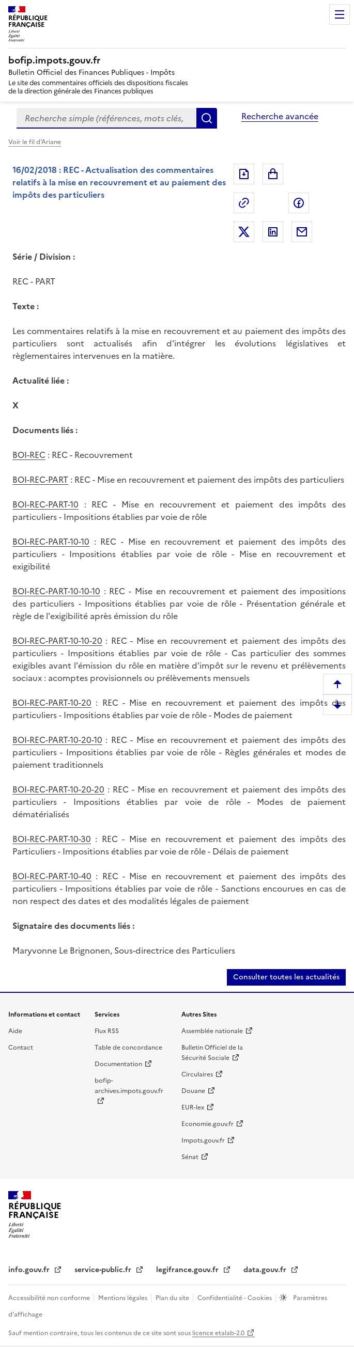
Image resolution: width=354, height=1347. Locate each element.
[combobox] (106, 118)
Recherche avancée (279, 116)
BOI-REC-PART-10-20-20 (58, 789)
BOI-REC (28, 455)
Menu (339, 14)
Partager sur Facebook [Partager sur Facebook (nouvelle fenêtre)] (298, 203)
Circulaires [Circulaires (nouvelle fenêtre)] (197, 1074)
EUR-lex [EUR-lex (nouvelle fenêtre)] (192, 1107)
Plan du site (173, 1298)
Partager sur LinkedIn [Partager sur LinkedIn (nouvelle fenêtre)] (273, 231)
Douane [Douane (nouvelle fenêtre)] (193, 1091)
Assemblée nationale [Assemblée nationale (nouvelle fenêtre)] (212, 1031)
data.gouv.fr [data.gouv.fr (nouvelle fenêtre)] (265, 1269)
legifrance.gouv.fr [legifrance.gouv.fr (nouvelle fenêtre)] (188, 1269)
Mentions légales (123, 1298)
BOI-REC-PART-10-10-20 (57, 641)
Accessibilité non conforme (49, 1298)
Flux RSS (107, 1031)
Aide (15, 1031)
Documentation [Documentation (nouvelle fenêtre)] (118, 1064)
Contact (20, 1047)
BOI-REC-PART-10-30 (51, 839)
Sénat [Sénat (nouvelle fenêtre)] (189, 1157)
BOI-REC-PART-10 (45, 504)
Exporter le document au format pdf (244, 174)
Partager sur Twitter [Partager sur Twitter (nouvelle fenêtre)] (244, 231)
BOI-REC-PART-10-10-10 (56, 591)
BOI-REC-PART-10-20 (51, 702)
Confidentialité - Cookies (235, 1298)
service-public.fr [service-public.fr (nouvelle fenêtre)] (103, 1269)
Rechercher (206, 118)
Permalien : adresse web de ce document (244, 203)
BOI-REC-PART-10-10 (50, 541)
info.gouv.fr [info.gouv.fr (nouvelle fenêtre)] (30, 1269)
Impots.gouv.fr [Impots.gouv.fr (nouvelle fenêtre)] (203, 1140)
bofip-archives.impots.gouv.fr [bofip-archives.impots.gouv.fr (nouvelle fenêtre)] (129, 1086)
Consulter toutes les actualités (286, 977)
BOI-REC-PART (40, 479)
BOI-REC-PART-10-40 (51, 876)
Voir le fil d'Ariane (34, 142)
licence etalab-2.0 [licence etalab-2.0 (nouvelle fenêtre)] (218, 1333)
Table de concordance (128, 1047)
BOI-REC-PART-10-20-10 (57, 740)
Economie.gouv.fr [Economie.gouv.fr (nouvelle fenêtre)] (207, 1124)
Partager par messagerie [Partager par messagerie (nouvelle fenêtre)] (301, 231)
